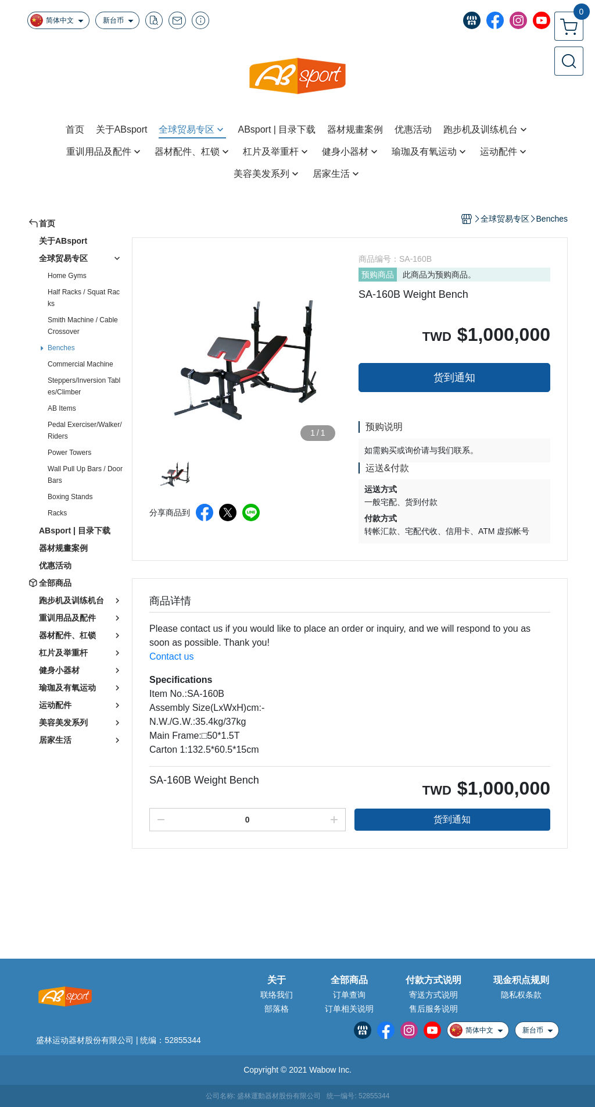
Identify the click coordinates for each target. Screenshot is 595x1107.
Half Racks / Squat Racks (84, 298)
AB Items (62, 408)
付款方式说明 (433, 980)
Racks (57, 513)
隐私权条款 (521, 995)
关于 (276, 980)
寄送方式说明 (433, 995)
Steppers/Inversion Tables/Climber (84, 386)
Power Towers (69, 453)
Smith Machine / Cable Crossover (83, 326)
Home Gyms (67, 276)
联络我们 (276, 995)
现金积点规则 (521, 980)
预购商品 (377, 274)
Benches (61, 348)
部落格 (276, 1009)
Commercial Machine (80, 364)
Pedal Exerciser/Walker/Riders (85, 430)
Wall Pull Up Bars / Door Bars (85, 475)
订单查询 (349, 995)
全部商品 (349, 980)
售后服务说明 (433, 1009)
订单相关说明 (349, 1009)
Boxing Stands (70, 497)
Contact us (171, 656)
